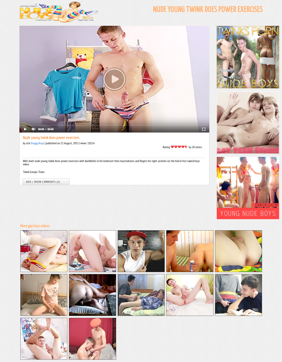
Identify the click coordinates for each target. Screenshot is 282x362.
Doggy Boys (37, 143)
